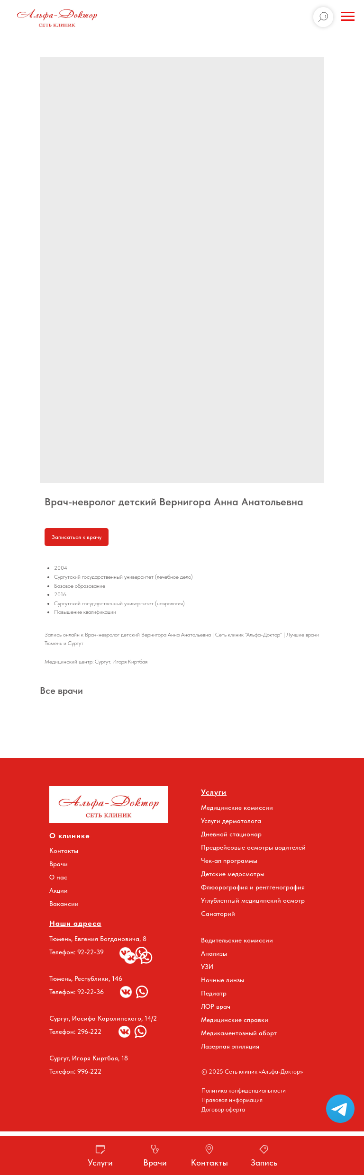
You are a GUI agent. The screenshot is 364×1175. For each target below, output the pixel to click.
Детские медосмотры (232, 874)
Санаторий (218, 913)
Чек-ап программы (229, 860)
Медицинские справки (234, 1019)
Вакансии (64, 903)
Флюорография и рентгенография (253, 887)
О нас (58, 877)
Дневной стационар (231, 834)
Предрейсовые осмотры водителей (253, 847)
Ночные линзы (222, 980)
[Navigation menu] (348, 16)
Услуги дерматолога (231, 821)
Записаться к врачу (76, 537)
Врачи (58, 864)
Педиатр (214, 993)
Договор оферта (223, 1109)
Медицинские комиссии (237, 807)
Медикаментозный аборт (239, 1033)
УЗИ (207, 966)
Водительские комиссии (237, 940)
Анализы (214, 953)
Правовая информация (232, 1099)
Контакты (63, 850)
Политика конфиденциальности (243, 1090)
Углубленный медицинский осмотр (253, 900)
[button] (340, 1108)
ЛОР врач (215, 1006)
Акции (58, 890)
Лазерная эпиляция (230, 1046)
